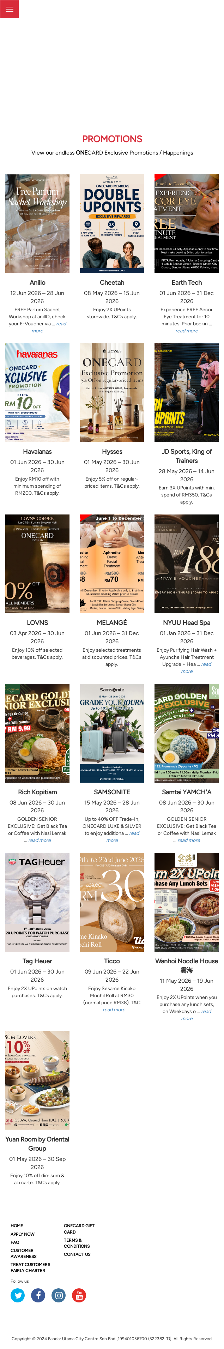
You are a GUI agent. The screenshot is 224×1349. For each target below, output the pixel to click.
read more (186, 331)
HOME (17, 1225)
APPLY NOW (23, 1234)
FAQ (15, 1242)
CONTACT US (77, 1254)
